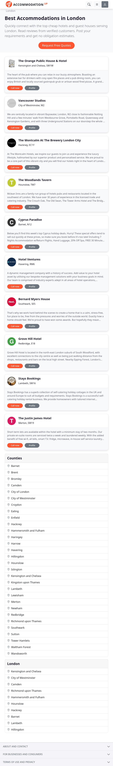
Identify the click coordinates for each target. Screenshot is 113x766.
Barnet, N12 (25, 224)
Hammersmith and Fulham (26, 530)
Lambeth (14, 589)
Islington (14, 569)
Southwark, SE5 (26, 303)
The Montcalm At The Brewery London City (49, 140)
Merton (13, 602)
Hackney (14, 524)
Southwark (16, 627)
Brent (12, 472)
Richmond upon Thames (24, 621)
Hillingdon (15, 556)
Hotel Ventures (29, 259)
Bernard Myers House (34, 299)
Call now (15, 88)
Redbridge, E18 (26, 343)
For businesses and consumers (23, 754)
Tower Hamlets (18, 640)
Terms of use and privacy (19, 762)
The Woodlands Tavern (34, 180)
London (10, 10)
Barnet (13, 466)
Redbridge (15, 614)
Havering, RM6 (26, 264)
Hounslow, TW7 (26, 184)
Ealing (13, 511)
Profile (32, 88)
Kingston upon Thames (23, 582)
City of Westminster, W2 (31, 105)
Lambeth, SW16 (27, 383)
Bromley (14, 479)
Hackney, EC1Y (26, 145)
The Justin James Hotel (34, 418)
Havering (15, 550)
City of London (18, 492)
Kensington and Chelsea (24, 576)
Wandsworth (17, 653)
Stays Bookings (29, 378)
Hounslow (15, 563)
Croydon (14, 504)
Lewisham (15, 595)
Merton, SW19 (26, 423)
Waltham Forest (19, 647)
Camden (14, 485)
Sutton (13, 634)
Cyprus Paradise (30, 220)
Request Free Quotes (56, 45)
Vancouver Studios (32, 100)
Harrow (13, 543)
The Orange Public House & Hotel (42, 61)
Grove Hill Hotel (29, 339)
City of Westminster (21, 498)
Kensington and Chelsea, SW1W (35, 65)
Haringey (14, 537)
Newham (14, 608)
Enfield (13, 517)
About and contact (15, 746)
